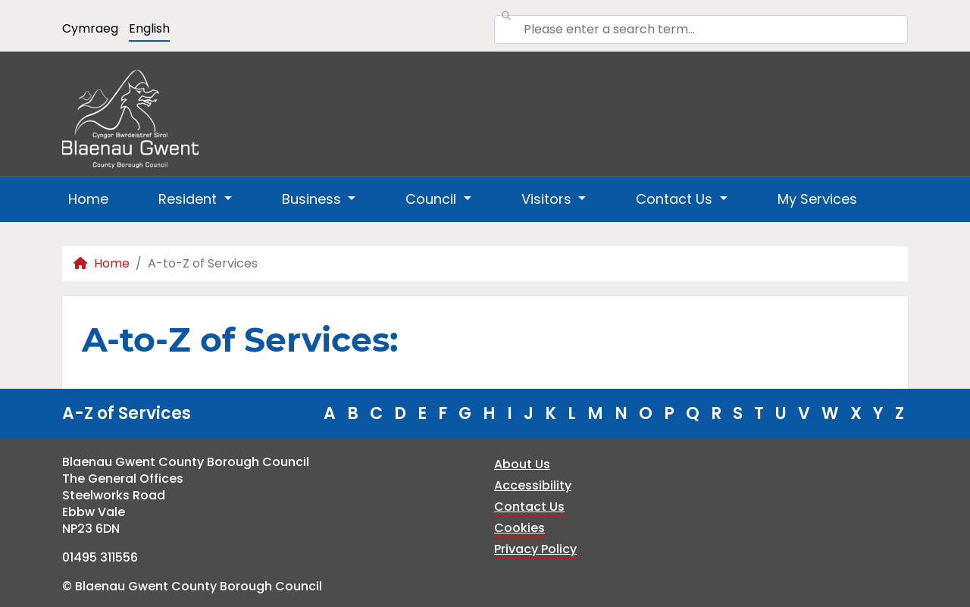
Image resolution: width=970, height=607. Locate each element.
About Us (522, 464)
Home (88, 198)
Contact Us (529, 506)
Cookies (519, 528)
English (149, 28)
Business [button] (313, 198)
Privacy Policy (535, 549)
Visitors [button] (548, 198)
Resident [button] (189, 198)
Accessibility (532, 485)
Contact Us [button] (676, 198)
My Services (817, 198)
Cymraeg (90, 28)
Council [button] (432, 198)
